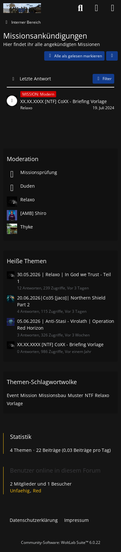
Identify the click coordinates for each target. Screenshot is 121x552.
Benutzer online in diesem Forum (55, 470)
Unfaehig (20, 490)
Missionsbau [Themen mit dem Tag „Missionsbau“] (52, 395)
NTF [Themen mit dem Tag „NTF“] (89, 395)
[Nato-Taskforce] (22, 8)
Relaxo (27, 199)
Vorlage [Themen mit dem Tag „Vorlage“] (15, 403)
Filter (103, 78)
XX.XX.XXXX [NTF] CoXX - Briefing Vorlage (60, 344)
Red (37, 490)
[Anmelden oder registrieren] (96, 8)
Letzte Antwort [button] (35, 79)
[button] (112, 56)
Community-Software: (60, 542)
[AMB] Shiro (33, 213)
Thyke (26, 227)
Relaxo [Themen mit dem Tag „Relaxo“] (102, 395)
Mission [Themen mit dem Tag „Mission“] (28, 395)
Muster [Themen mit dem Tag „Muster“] (75, 395)
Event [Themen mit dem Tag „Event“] (13, 395)
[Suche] (80, 8)
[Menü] (112, 8)
